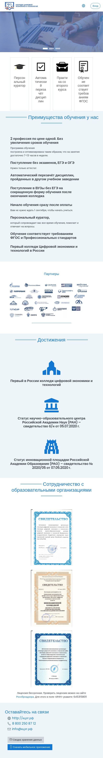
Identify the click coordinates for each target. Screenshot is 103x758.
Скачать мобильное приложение (30, 747)
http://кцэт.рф (23, 718)
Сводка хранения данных (26, 739)
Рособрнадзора (25, 696)
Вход (95, 6)
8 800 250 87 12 (24, 723)
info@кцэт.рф (22, 729)
